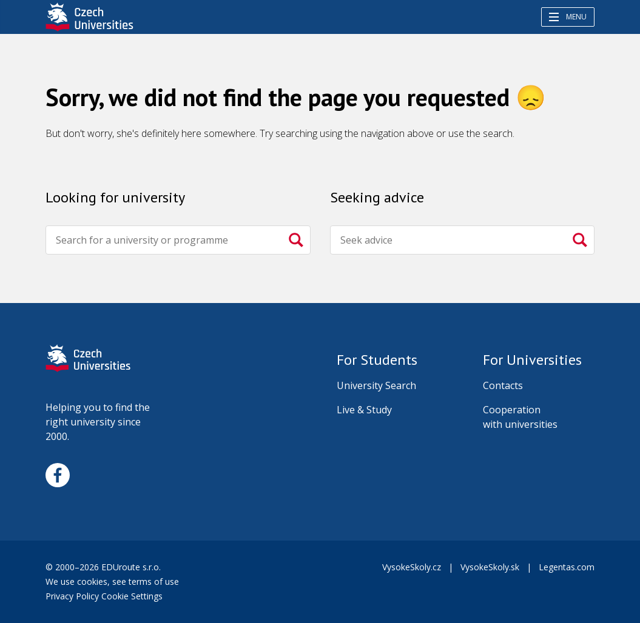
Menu (568, 17)
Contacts (503, 385)
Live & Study (364, 409)
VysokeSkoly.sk (489, 567)
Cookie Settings (132, 596)
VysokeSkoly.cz (411, 567)
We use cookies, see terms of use (113, 581)
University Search (376, 385)
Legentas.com (567, 567)
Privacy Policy (72, 596)
